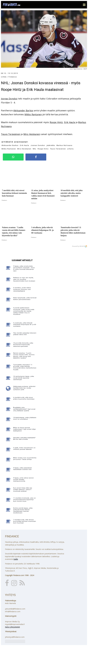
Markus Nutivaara (64, 145)
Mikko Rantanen (33, 114)
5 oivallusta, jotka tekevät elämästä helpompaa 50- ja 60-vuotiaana (24, 324)
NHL (34, 149)
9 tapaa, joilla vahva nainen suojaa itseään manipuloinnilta (23, 479)
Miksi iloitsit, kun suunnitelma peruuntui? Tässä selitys (24, 458)
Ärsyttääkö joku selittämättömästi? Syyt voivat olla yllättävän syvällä (24, 409)
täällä (16, 559)
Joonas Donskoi (9, 98)
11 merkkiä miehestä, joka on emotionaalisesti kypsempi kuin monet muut (24, 499)
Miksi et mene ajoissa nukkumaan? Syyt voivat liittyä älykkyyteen (24, 429)
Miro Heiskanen (31, 134)
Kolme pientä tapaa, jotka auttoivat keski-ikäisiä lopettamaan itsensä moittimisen (23, 510)
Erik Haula (69, 122)
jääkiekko (51, 145)
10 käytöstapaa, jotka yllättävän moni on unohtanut (24, 418)
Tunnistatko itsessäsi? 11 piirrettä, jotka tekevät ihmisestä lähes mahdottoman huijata (24, 367)
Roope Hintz (56, 122)
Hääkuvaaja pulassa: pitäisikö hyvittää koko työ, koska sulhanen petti (24, 388)
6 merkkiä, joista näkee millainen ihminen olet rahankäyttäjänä (22, 289)
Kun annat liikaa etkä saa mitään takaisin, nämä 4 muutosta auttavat (22, 489)
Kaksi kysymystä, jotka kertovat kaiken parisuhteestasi (24, 298)
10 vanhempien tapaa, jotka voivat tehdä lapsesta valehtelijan (23, 378)
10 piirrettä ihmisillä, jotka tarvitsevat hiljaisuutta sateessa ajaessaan (23, 344)
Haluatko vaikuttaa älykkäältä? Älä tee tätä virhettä (24, 438)
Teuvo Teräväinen (10, 134)
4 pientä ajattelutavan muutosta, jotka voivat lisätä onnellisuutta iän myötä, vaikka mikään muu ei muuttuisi (23, 311)
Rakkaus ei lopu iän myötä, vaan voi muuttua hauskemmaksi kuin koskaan (24, 279)
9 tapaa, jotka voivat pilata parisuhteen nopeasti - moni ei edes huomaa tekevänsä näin (24, 268)
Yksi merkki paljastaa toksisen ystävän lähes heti (24, 333)
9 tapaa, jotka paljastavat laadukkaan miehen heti (22, 468)
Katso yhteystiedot (12, 627)
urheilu (70, 149)
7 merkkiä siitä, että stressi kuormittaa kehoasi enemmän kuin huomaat (24, 521)
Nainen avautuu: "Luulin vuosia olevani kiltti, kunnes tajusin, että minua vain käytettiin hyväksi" (24, 355)
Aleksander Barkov (23, 110)
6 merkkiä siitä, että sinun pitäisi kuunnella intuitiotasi (24, 398)
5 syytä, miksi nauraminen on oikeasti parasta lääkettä (24, 448)
